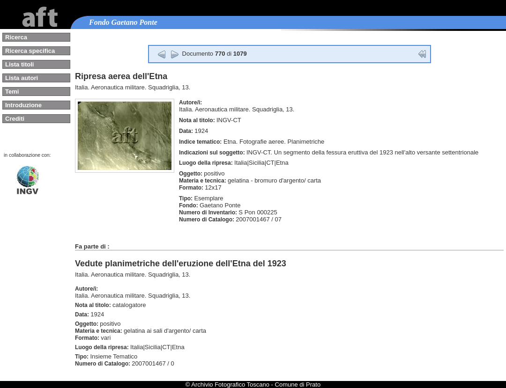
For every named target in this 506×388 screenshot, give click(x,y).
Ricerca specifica (30, 50)
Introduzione (23, 105)
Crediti (14, 118)
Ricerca (16, 37)
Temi (12, 91)
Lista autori (21, 77)
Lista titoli (19, 64)
